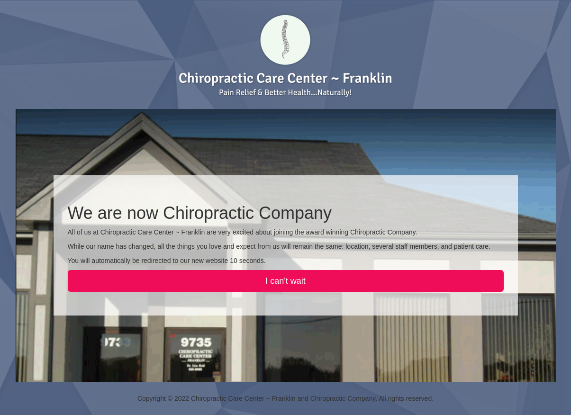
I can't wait (285, 281)
